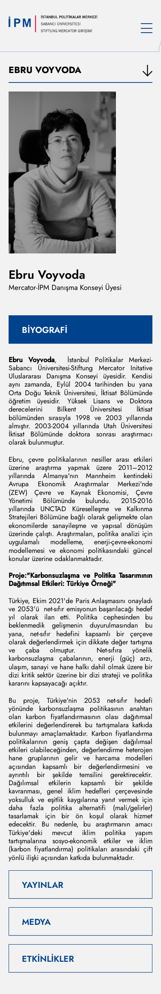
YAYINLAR (42, 885)
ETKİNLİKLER (48, 959)
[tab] (80, 329)
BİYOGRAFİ (44, 330)
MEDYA (36, 922)
